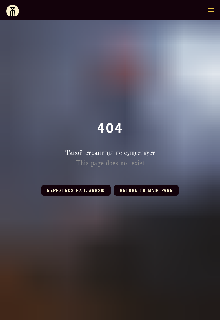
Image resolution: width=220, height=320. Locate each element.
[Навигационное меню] (211, 10)
